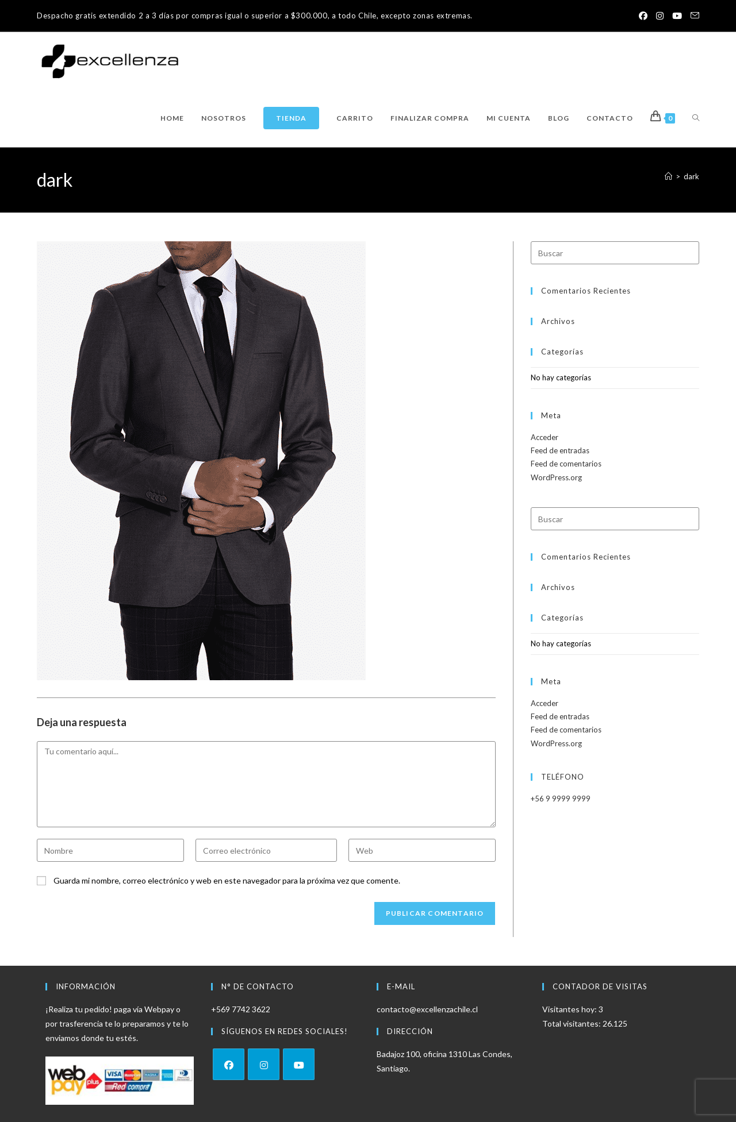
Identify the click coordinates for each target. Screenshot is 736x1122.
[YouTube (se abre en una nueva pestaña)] (675, 16)
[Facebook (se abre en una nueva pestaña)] (637, 16)
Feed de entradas (560, 450)
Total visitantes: (572, 1023)
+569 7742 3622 (240, 1009)
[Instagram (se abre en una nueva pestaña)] (656, 16)
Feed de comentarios (566, 463)
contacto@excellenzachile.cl (427, 1009)
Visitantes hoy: (570, 1009)
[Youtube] (299, 1064)
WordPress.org (556, 477)
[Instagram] (263, 1064)
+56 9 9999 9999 (561, 798)
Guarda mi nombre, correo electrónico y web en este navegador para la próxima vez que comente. (226, 880)
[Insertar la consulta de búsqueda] (615, 252)
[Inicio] (668, 176)
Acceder (544, 437)
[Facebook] (228, 1064)
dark (691, 176)
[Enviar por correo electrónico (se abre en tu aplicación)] (692, 16)
